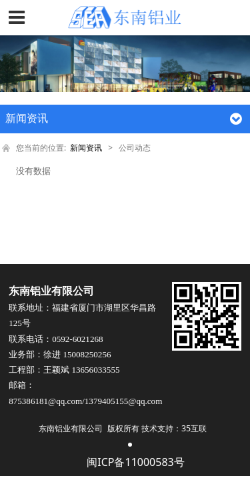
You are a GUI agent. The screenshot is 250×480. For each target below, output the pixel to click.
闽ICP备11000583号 (135, 462)
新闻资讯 (86, 147)
